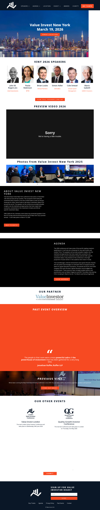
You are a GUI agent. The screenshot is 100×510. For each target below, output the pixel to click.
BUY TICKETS (87, 6)
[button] (8, 174)
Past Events (60, 503)
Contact (69, 503)
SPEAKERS (25, 6)
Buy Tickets (32, 503)
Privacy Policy (50, 503)
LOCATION (47, 6)
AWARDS (66, 6)
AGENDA (36, 6)
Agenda (41, 503)
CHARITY (76, 6)
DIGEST (57, 6)
